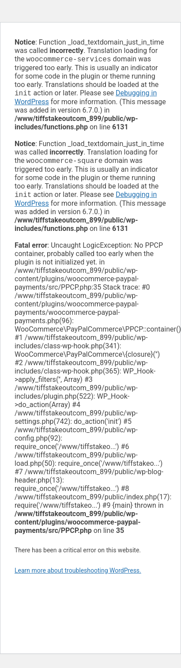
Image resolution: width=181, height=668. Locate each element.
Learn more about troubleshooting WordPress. (78, 573)
